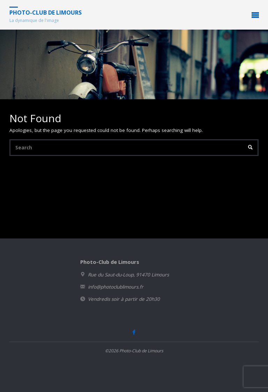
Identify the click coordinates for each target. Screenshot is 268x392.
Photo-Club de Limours (45, 12)
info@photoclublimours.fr (115, 287)
